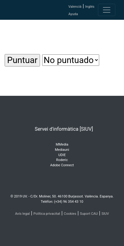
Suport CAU (89, 214)
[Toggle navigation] (106, 10)
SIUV (105, 214)
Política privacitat (46, 214)
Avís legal (22, 214)
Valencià (74, 7)
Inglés (90, 7)
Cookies (70, 214)
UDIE (62, 155)
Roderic (62, 160)
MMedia (62, 144)
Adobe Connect (62, 165)
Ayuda (73, 14)
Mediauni (62, 150)
